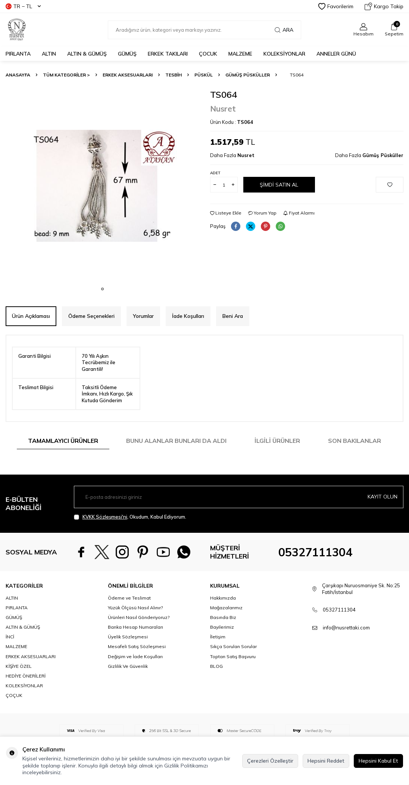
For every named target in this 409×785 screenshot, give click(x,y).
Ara (284, 29)
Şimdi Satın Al (279, 184)
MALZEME (240, 53)
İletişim (217, 636)
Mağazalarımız (226, 607)
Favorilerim (335, 6)
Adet (215, 173)
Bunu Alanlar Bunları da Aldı (176, 440)
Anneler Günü (336, 53)
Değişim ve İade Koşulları (135, 656)
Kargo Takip (384, 6)
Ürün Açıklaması (31, 316)
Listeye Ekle (225, 213)
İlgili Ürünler (277, 440)
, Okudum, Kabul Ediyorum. (130, 517)
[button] (102, 289)
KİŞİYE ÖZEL (19, 666)
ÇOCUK (208, 53)
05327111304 (315, 552)
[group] (102, 185)
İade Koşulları (188, 316)
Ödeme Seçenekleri (91, 316)
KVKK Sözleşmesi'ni (104, 517)
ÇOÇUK (14, 695)
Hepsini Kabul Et (378, 760)
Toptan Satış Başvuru (233, 656)
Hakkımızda (223, 598)
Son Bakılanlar (354, 440)
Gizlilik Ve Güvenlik (128, 666)
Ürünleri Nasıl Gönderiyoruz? (138, 617)
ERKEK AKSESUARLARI (128, 75)
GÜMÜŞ (127, 53)
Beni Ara (232, 316)
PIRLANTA (18, 53)
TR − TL (23, 6)
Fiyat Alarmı (299, 213)
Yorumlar (143, 316)
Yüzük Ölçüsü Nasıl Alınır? (135, 607)
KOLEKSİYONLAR (284, 53)
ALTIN (49, 53)
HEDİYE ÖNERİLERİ (26, 676)
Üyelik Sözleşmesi (128, 636)
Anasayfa (18, 75)
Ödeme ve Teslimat (129, 598)
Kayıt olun (382, 496)
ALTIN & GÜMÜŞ (87, 53)
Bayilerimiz (222, 627)
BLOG (216, 666)
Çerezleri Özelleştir (270, 760)
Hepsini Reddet (325, 760)
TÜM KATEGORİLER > (66, 75)
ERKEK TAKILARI (168, 53)
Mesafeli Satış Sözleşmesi (137, 646)
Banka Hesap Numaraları (135, 627)
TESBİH (173, 75)
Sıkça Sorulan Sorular (233, 646)
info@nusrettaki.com (346, 628)
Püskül (203, 75)
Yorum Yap (262, 213)
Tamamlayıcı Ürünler (63, 440)
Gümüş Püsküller (247, 75)
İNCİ (10, 636)
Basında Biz (223, 617)
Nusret (223, 108)
